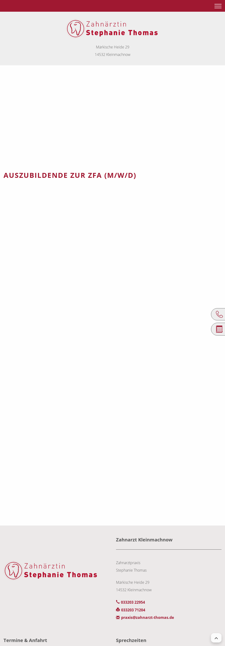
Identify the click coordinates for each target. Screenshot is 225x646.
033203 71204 (133, 610)
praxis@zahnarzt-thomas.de (147, 617)
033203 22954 (133, 602)
